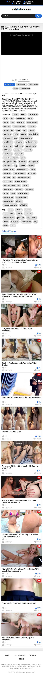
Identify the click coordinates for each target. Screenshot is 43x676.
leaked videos (21, 118)
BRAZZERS (27, 3)
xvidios (33, 169)
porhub (6, 193)
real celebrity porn (19, 173)
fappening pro (8, 189)
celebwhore (15, 222)
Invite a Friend (19, 655)
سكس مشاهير (8, 181)
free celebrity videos (10, 138)
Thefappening (33, 114)
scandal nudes (8, 201)
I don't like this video (16, 80)
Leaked (6, 122)
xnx (14, 177)
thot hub (31, 130)
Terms (21, 659)
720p (35, 222)
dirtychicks (7, 134)
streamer (28, 210)
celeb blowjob (8, 142)
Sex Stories (17, 3)
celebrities (7, 126)
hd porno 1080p (9, 214)
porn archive (8, 166)
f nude (13, 193)
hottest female (26, 222)
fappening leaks (31, 146)
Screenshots (33, 84)
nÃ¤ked (23, 134)
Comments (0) (25, 88)
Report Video (21, 84)
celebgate (19, 201)
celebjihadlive (33, 134)
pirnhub (25, 185)
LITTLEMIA (23, 205)
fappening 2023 (23, 193)
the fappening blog (10, 162)
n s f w (16, 134)
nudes (5, 118)
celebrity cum (8, 146)
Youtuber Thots (8, 130)
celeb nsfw (18, 189)
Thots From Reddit (19, 126)
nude (12, 122)
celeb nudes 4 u (22, 169)
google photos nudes (10, 205)
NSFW (18, 130)
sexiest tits (31, 173)
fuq (16, 166)
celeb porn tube (32, 122)
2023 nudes (7, 150)
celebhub (31, 166)
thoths (30, 118)
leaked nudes (8, 154)
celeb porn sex (31, 218)
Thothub (15, 114)
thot (24, 130)
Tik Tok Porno (29, 1)
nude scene (19, 146)
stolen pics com (31, 142)
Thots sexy (31, 126)
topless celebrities (24, 177)
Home (7, 655)
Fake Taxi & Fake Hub (15, 1)
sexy (11, 118)
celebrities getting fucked (12, 185)
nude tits (22, 166)
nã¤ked (19, 214)
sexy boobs (28, 150)
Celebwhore (19, 672)
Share (15, 88)
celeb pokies (19, 154)
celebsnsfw (17, 150)
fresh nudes (22, 162)
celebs (23, 114)
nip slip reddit (33, 162)
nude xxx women (9, 169)
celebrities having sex (11, 158)
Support (33, 655)
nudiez (23, 158)
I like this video (13, 80)
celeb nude (7, 173)
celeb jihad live (8, 197)
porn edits (7, 177)
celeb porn (20, 122)
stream (6, 222)
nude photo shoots (26, 138)
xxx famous (29, 189)
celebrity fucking (21, 197)
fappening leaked (20, 181)
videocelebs (19, 142)
